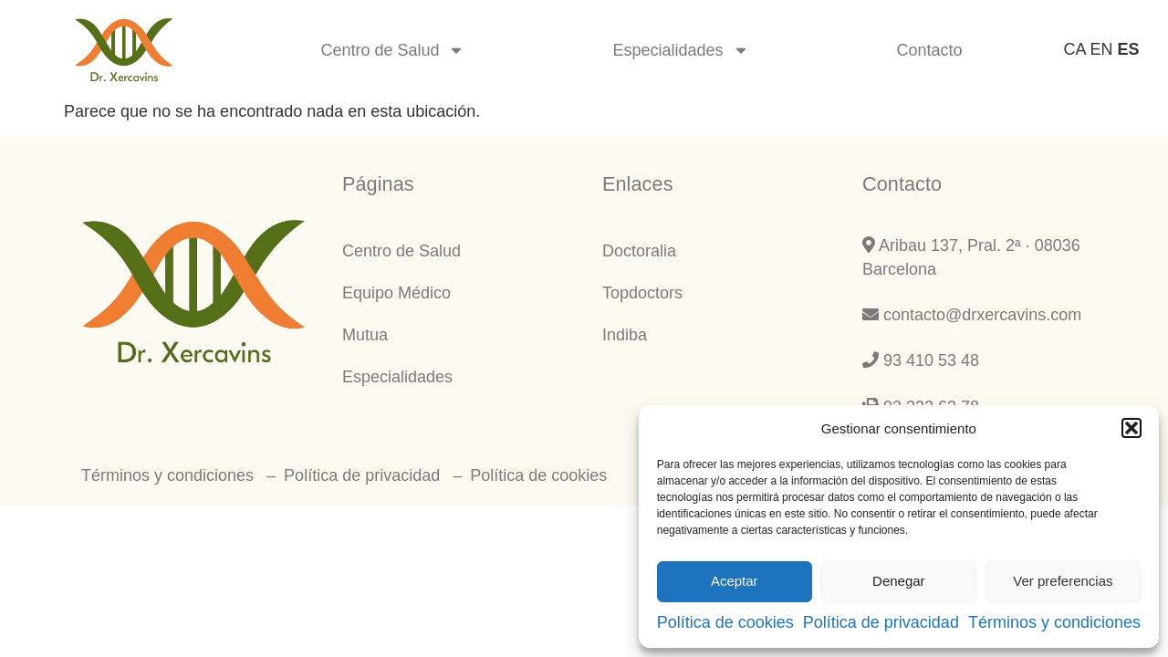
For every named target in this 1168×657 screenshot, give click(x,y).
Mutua (365, 335)
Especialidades (680, 50)
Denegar (898, 581)
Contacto (930, 50)
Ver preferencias (1062, 581)
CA (1074, 49)
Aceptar (734, 581)
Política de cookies (725, 622)
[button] (1131, 428)
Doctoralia (639, 251)
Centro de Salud (392, 50)
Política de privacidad (881, 622)
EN (1101, 49)
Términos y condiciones (1054, 622)
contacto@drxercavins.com (971, 315)
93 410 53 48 (920, 360)
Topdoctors (642, 293)
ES (1129, 49)
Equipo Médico (396, 293)
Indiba (624, 335)
